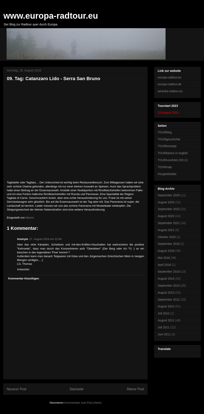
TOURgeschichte (169, 139)
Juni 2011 (164, 334)
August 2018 (166, 250)
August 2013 (166, 292)
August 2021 (166, 230)
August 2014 (166, 278)
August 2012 (166, 306)
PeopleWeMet (167, 174)
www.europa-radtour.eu (50, 15)
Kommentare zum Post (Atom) (83, 402)
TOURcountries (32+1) (173, 160)
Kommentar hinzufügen (23, 278)
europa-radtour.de (169, 84)
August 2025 (166, 202)
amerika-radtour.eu (170, 91)
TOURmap (165, 167)
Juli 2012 (164, 313)
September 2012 (169, 299)
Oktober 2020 (167, 237)
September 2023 (169, 209)
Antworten (23, 269)
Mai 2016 (164, 257)
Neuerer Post (16, 389)
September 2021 (169, 223)
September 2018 (169, 243)
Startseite (76, 389)
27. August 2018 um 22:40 (45, 239)
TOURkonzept (167, 146)
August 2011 (166, 320)
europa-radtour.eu (169, 77)
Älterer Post (135, 389)
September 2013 (169, 285)
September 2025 (169, 195)
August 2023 (166, 216)
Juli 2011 (164, 327)
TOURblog (165, 132)
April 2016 (164, 264)
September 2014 (169, 271)
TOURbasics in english (173, 153)
